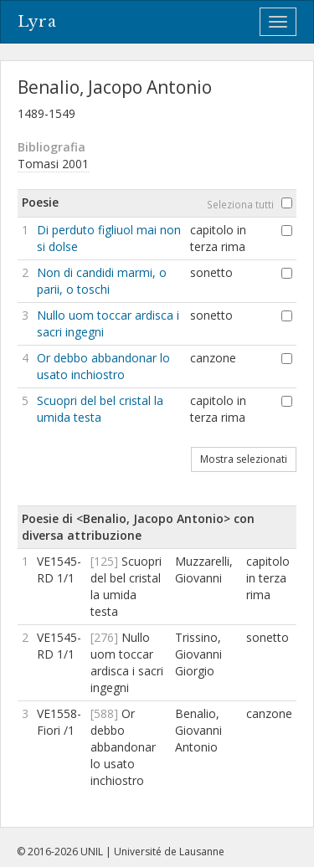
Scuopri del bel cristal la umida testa (100, 408)
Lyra (37, 22)
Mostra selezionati (243, 459)
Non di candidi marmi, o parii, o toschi (102, 280)
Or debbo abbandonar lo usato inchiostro (103, 366)
